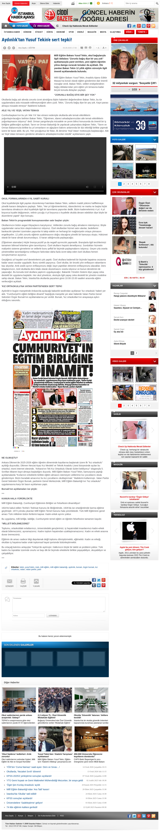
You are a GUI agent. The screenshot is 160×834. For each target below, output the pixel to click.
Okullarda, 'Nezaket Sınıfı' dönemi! (24, 771)
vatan (22, 569)
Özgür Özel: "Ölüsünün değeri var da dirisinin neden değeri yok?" (146, 207)
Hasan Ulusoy (130, 306)
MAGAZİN (118, 464)
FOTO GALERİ (118, 139)
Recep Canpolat (130, 294)
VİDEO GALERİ (119, 361)
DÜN (126, 278)
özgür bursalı (88, 567)
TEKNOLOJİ (119, 515)
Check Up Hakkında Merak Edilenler (80, 26)
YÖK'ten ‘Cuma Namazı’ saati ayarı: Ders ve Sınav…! (33, 767)
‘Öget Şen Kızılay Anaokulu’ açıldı (23, 785)
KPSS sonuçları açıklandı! (19, 798)
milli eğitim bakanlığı (58, 567)
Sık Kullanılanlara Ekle (47, 816)
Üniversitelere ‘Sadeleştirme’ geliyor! (25, 802)
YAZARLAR (117, 286)
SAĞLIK (117, 414)
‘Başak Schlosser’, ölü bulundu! (146, 244)
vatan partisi (31, 569)
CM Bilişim (38, 826)
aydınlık (71, 567)
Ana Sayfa (6, 3)
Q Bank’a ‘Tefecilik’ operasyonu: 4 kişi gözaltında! (146, 266)
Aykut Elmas (130, 342)
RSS (62, 816)
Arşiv (34, 3)
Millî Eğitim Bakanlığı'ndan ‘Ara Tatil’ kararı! (28, 789)
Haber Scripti (28, 826)
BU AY (142, 278)
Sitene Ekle (44, 3)
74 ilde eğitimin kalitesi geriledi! (22, 807)
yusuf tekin (29, 567)
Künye (20, 816)
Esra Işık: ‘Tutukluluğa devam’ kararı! (146, 225)
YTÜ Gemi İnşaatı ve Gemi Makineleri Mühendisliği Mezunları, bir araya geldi (45, 780)
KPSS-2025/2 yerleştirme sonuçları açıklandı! (29, 776)
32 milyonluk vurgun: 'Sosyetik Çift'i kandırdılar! (134, 84)
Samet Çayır (130, 330)
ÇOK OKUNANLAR (120, 192)
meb (37, 567)
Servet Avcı (130, 318)
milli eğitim (44, 567)
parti (39, 569)
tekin (22, 567)
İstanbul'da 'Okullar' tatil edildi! (21, 794)
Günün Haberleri (21, 3)
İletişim (30, 816)
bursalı (79, 567)
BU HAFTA (134, 278)
